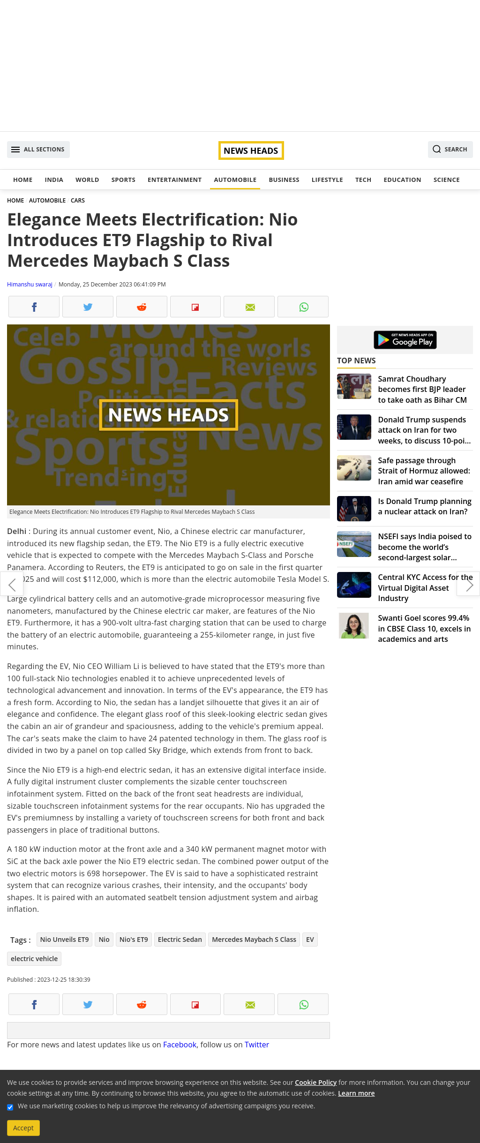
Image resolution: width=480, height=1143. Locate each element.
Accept (23, 1127)
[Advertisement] (240, 65)
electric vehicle (34, 958)
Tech (363, 179)
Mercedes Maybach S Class (254, 939)
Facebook (179, 1044)
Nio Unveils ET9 (64, 939)
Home (22, 179)
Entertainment (175, 179)
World (87, 179)
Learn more (356, 1093)
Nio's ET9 (134, 939)
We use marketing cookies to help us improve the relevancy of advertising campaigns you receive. (166, 1105)
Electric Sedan (180, 939)
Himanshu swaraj (29, 284)
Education (402, 179)
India (54, 179)
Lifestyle (327, 179)
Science (447, 179)
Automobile (235, 179)
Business (284, 179)
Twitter (257, 1044)
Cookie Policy (316, 1082)
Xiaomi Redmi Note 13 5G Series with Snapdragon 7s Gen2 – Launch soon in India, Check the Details (11, 584)
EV (310, 939)
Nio (103, 939)
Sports (123, 179)
